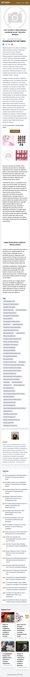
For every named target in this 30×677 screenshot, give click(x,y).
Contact (18, 3)
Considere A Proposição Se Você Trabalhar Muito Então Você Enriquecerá (15, 594)
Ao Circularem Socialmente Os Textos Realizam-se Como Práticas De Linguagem (15, 526)
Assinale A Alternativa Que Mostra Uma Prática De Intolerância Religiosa (16, 566)
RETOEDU (5, 2)
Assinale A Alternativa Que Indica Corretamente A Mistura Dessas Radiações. (14, 519)
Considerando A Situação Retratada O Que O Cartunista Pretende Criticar (16, 578)
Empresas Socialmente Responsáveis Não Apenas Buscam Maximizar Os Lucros (16, 560)
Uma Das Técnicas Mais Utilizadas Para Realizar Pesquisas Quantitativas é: (16, 546)
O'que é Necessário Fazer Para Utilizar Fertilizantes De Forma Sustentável (16, 533)
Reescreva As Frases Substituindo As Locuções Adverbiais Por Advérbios (16, 588)
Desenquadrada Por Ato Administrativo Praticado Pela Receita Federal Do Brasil (16, 477)
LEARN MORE (15, 131)
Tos (23, 3)
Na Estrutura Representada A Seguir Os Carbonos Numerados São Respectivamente (16, 505)
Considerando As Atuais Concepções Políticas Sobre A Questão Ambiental (16, 601)
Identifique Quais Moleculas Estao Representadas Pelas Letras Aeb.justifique (14, 512)
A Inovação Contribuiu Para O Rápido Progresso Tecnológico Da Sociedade (16, 583)
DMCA (27, 3)
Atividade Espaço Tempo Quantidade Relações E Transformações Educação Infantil (16, 484)
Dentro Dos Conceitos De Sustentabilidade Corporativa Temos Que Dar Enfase (16, 539)
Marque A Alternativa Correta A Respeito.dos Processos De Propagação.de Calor (13, 498)
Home (4, 39)
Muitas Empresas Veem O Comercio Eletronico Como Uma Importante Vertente (16, 553)
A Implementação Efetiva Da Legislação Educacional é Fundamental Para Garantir (16, 491)
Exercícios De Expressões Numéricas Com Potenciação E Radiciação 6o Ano (16, 572)
